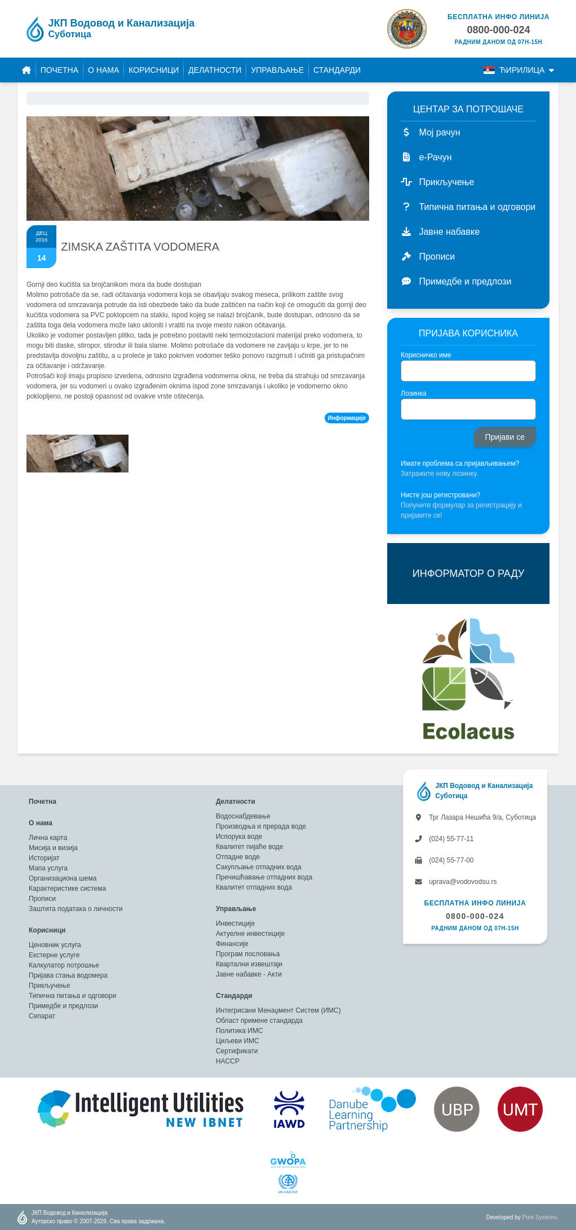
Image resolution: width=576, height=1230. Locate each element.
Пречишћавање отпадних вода (264, 877)
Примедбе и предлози (63, 1006)
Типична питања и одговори (72, 996)
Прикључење (49, 986)
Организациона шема (62, 878)
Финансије (232, 944)
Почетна (59, 70)
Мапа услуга (48, 868)
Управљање (277, 70)
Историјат (44, 858)
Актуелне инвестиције (250, 934)
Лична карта (48, 838)
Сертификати (237, 1051)
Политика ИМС (239, 1031)
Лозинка (413, 393)
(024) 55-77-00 (444, 860)
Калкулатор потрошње (64, 965)
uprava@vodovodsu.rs (455, 882)
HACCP (228, 1061)
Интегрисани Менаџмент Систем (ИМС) (278, 1010)
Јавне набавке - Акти (249, 974)
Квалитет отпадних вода (254, 887)
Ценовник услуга (55, 945)
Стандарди (337, 70)
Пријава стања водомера (68, 975)
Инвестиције (235, 923)
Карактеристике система (67, 888)
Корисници (154, 70)
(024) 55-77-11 (444, 839)
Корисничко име (426, 355)
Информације (347, 418)
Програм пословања (248, 954)
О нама (103, 70)
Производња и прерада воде (261, 826)
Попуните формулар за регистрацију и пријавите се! (461, 510)
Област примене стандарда (259, 1021)
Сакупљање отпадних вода (259, 867)
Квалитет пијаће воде (249, 847)
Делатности (214, 70)
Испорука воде (239, 837)
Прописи (42, 899)
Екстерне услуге (54, 955)
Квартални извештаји (249, 964)
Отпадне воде (238, 857)
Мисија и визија (53, 848)
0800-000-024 (475, 916)
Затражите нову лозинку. (439, 474)
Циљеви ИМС (237, 1041)
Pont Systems (539, 1217)
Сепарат (42, 1016)
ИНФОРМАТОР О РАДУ (468, 573)
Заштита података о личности (75, 909)
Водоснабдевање (243, 816)
